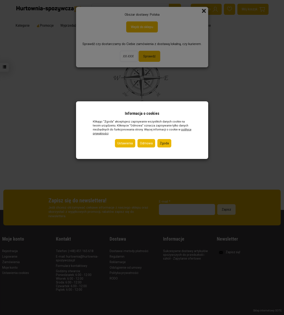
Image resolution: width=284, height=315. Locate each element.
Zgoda (164, 143)
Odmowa (146, 143)
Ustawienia (125, 143)
